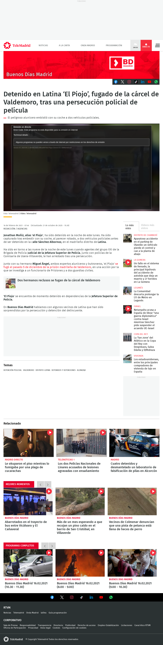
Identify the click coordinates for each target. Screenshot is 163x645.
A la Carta (64, 45)
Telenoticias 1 (66, 459)
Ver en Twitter (62, 598)
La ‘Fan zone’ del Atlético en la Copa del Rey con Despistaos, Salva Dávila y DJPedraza (127, 337)
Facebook (115, 81)
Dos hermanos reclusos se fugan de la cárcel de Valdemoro (10, 283)
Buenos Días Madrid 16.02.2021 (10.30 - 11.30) (28, 563)
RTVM (7, 607)
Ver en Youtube (101, 597)
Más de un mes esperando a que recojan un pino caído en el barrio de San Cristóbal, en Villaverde (80, 501)
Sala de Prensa (11, 625)
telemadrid (13, 639)
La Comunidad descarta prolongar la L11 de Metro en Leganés (127, 290)
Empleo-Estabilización (108, 625)
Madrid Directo (14, 459)
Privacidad (33, 628)
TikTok (136, 81)
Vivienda (138, 356)
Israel (137, 306)
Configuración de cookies (74, 628)
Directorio (58, 625)
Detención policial (13, 370)
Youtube (149, 82)
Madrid (115, 459)
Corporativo (12, 620)
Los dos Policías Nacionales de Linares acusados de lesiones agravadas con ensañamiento (81, 443)
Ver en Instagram (72, 597)
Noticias (43, 45)
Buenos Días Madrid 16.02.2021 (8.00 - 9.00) (80, 563)
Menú (157, 45)
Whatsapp (156, 82)
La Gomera (139, 260)
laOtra (43, 613)
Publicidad (70, 625)
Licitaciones (126, 625)
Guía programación (58, 613)
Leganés (138, 288)
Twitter (122, 81)
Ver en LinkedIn (91, 597)
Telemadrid (18, 613)
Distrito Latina (43, 370)
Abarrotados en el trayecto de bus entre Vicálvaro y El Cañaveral (28, 501)
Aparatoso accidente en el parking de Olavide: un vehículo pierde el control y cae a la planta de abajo (127, 238)
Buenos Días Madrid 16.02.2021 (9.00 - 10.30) (132, 563)
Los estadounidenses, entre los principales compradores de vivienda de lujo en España (127, 359)
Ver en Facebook (52, 598)
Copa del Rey (141, 334)
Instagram (129, 82)
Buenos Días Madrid (16, 518)
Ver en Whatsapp (111, 597)
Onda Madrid (88, 45)
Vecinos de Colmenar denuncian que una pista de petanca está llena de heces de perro (132, 501)
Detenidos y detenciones (64, 370)
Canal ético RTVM (142, 625)
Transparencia (44, 625)
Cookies (56, 628)
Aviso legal (45, 628)
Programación (114, 45)
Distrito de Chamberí (145, 235)
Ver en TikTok (81, 598)
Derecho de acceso (87, 625)
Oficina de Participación (15, 628)
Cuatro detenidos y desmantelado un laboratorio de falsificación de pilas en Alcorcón (134, 443)
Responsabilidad (28, 625)
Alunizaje (81, 370)
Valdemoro (28, 370)
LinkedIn (142, 82)
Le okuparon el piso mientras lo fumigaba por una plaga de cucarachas (29, 443)
